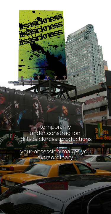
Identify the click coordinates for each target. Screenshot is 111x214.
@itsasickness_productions (56, 139)
